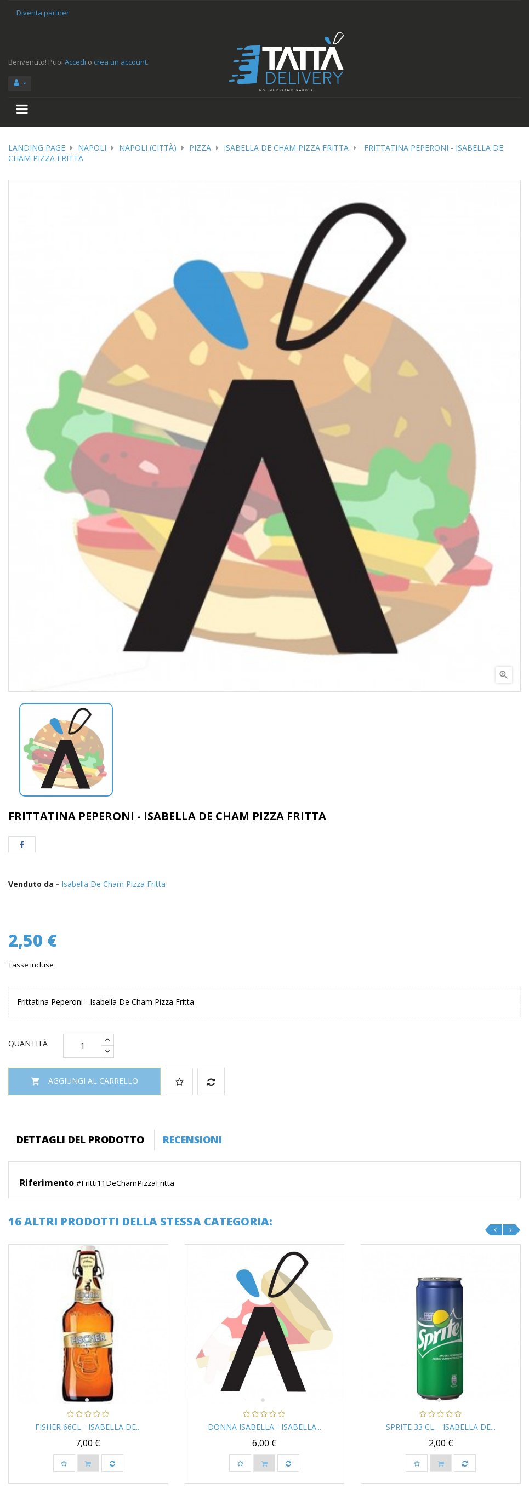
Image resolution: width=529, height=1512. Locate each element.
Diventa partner (42, 13)
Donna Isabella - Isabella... (264, 1427)
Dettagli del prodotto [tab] (80, 1139)
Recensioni (192, 1139)
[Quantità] (82, 1046)
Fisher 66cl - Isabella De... (88, 1427)
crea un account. (121, 62)
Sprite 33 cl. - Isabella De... (441, 1427)
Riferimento (47, 1183)
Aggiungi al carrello (84, 1081)
